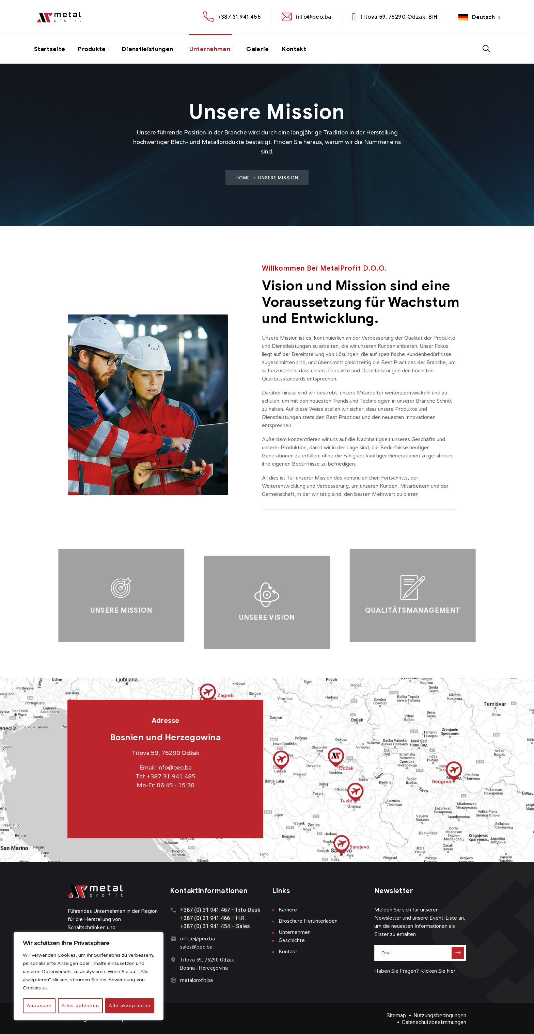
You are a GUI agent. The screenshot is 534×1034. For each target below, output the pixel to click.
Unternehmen (212, 48)
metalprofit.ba (196, 980)
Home (243, 177)
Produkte (93, 48)
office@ (189, 939)
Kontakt (297, 48)
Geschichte (292, 940)
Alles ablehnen (80, 1005)
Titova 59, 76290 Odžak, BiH (399, 17)
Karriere (288, 910)
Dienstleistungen (150, 48)
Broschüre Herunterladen (308, 921)
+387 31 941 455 (239, 17)
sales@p (190, 947)
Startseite (50, 48)
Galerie (260, 48)
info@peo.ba (313, 17)
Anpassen (38, 1005)
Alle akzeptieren (130, 1005)
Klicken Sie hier (437, 971)
